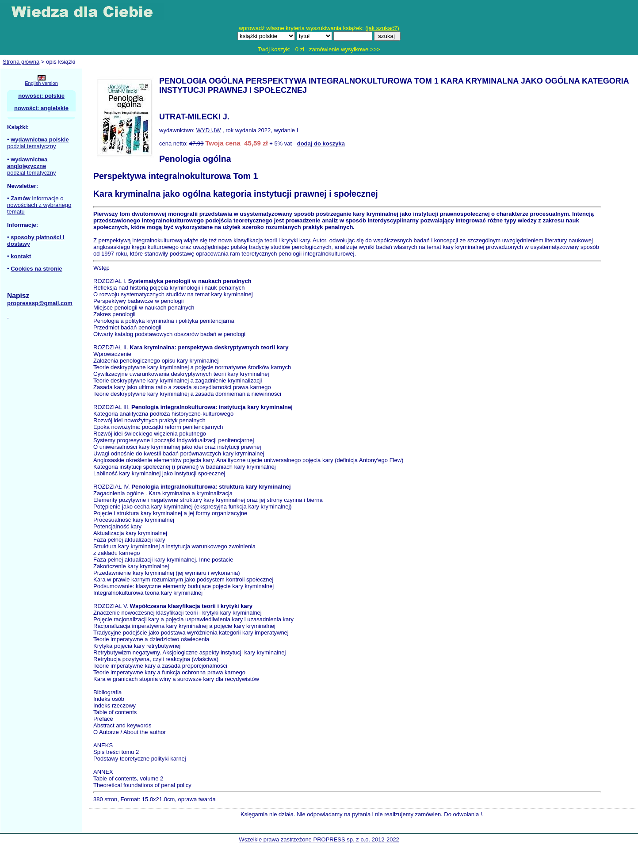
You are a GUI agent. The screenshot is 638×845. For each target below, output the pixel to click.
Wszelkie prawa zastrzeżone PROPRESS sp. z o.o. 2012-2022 (319, 839)
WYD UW (208, 130)
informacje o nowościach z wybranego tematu (39, 205)
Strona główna (21, 61)
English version (41, 83)
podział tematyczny (31, 146)
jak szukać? (382, 28)
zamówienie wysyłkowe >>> (344, 49)
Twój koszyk (273, 49)
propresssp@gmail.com (40, 303)
